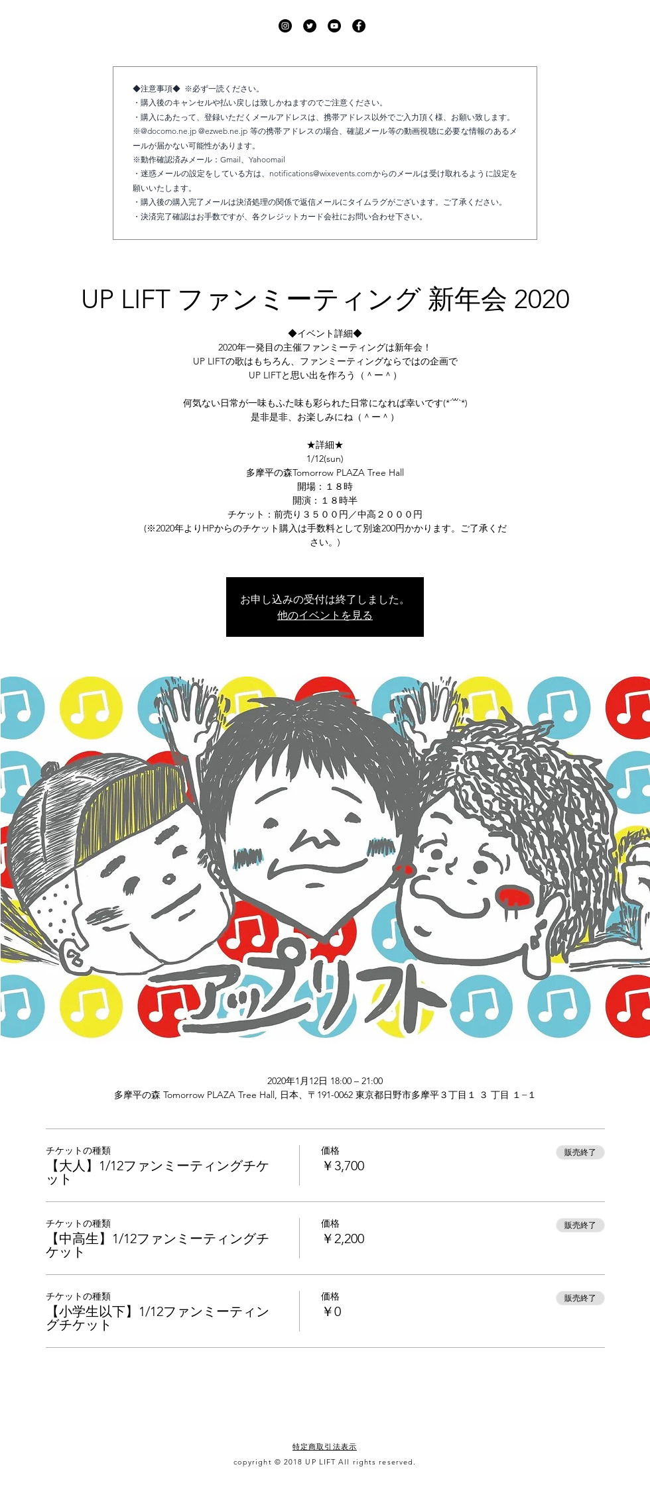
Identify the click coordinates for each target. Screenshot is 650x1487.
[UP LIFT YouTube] (334, 25)
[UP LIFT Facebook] (358, 25)
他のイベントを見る (325, 615)
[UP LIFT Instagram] (285, 25)
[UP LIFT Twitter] (309, 25)
